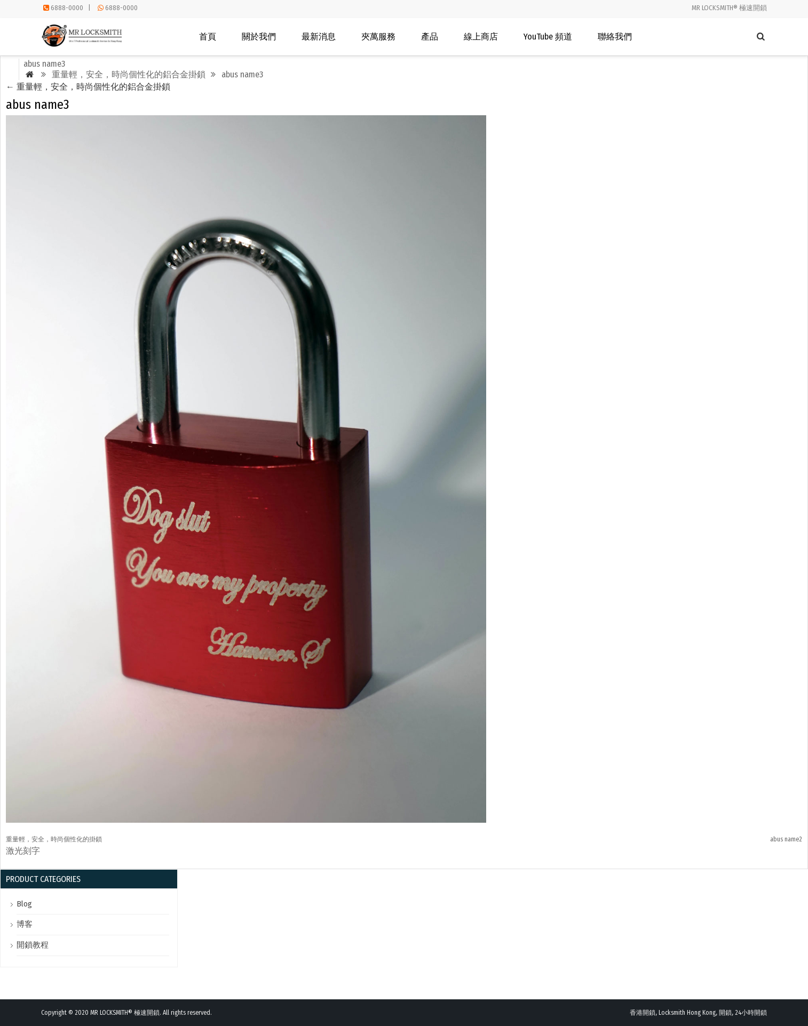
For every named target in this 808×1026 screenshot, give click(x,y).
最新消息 (319, 36)
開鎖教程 (33, 945)
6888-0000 (67, 8)
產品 (429, 36)
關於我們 (259, 36)
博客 (25, 924)
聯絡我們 (615, 36)
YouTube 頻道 (548, 36)
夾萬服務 (378, 36)
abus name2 (786, 839)
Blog (24, 904)
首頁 (207, 36)
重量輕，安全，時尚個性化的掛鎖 (54, 839)
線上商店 (481, 36)
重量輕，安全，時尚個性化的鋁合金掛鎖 (88, 87)
